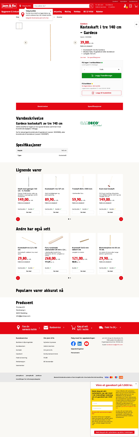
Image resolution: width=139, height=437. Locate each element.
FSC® (45, 405)
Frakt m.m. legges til (86, 46)
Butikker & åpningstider (24, 389)
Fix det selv (99, 5)
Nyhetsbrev (123, 1)
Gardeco (83, 24)
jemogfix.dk (29, 422)
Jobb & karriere (100, 7)
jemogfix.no (20, 422)
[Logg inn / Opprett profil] (125, 6)
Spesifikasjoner (94, 106)
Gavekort (115, 1)
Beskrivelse (43, 106)
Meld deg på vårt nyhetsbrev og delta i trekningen (114, 432)
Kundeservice (133, 1)
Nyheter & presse (50, 389)
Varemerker (20, 412)
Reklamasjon (20, 409)
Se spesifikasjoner (93, 57)
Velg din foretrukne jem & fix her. (37, 18)
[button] (68, 219)
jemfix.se (39, 422)
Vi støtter (111, 7)
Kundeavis (109, 5)
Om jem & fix (48, 397)
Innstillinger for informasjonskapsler (28, 426)
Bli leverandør (48, 409)
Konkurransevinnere (51, 401)
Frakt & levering (21, 405)
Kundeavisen (20, 393)
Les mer (83, 57)
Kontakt (19, 397)
